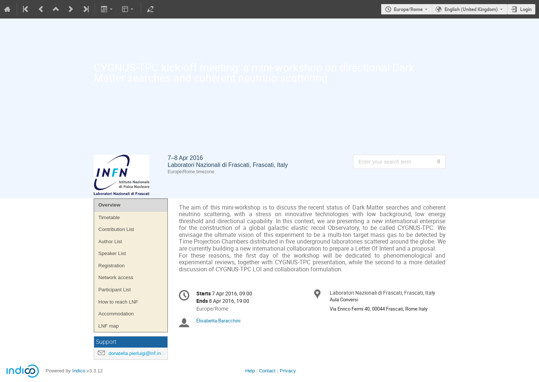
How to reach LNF (118, 302)
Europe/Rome (408, 9)
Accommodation (116, 313)
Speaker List (112, 253)
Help (250, 371)
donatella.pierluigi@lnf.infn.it (139, 353)
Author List (110, 241)
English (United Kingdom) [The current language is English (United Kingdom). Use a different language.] (471, 9)
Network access (116, 277)
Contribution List (116, 229)
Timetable (109, 217)
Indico (78, 371)
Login (526, 9)
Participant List (115, 289)
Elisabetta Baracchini (218, 320)
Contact (267, 371)
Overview (109, 205)
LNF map (109, 326)
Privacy (288, 371)
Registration (112, 265)
